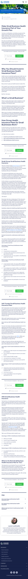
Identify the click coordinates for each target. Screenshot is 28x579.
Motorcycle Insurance (6, 558)
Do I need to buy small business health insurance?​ (11, 504)
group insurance (16, 165)
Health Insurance (5, 556)
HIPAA (17, 336)
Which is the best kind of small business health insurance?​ (12, 508)
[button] (14, 499)
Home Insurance (4, 550)
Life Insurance (4, 554)
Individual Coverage (12, 427)
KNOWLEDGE (4, 566)
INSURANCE (3, 547)
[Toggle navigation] (26, 2)
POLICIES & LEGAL (5, 568)
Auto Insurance (4, 552)
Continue (19, 56)
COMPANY (3, 563)
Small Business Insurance (6, 561)
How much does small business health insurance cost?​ (10, 499)
